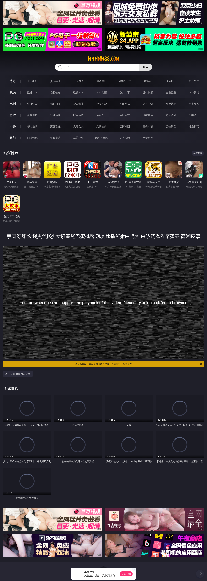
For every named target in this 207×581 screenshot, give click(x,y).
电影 (13, 103)
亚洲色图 (55, 115)
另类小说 (148, 126)
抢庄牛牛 (194, 81)
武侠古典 (101, 126)
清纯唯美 (148, 115)
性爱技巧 (194, 126)
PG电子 (32, 81)
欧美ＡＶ (78, 92)
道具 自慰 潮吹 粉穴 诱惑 (17, 373)
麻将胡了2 (125, 81)
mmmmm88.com (103, 59)
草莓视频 (78, 138)
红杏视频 (125, 138)
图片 (13, 115)
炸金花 (148, 81)
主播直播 (171, 92)
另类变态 (194, 104)
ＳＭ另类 (194, 92)
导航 (13, 137)
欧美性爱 (101, 104)
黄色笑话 (171, 126)
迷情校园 (125, 126)
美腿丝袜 (125, 115)
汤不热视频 (101, 138)
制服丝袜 (125, 104)
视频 (13, 92)
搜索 (145, 67)
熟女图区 (171, 115)
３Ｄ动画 (101, 92)
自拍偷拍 (55, 92)
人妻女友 (78, 126)
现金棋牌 (171, 81)
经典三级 (148, 104)
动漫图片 (101, 115)
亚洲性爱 (32, 104)
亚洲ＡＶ (32, 92)
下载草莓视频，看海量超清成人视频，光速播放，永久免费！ (137, 364)
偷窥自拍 (32, 115)
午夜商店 (55, 138)
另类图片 (194, 115)
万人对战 (78, 81)
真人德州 (55, 81)
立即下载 (126, 573)
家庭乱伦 (55, 126)
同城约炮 (32, 138)
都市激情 (32, 126)
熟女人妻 (125, 92)
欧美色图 (78, 115)
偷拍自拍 (55, 104)
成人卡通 (78, 104)
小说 (13, 126)
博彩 (13, 81)
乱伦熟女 (171, 104)
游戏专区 (101, 81)
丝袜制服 (148, 92)
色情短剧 (148, 138)
